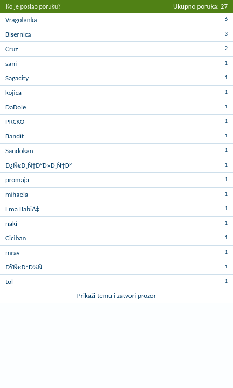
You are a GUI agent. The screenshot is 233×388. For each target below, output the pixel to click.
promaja (17, 180)
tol (9, 282)
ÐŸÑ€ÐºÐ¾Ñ (26, 267)
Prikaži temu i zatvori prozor (116, 296)
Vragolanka (21, 20)
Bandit (14, 136)
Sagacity (17, 78)
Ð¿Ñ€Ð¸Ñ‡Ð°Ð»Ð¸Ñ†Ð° (38, 165)
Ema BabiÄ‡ (22, 209)
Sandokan (19, 151)
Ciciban (15, 238)
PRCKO (14, 121)
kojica (13, 92)
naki (11, 223)
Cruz (11, 49)
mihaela (16, 194)
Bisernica (18, 34)
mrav (12, 252)
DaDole (15, 107)
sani (11, 63)
